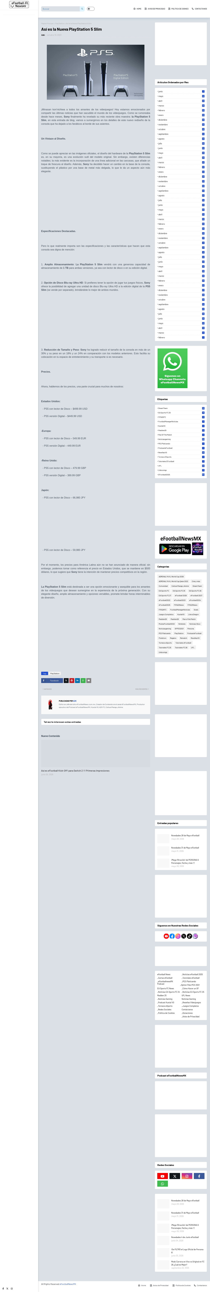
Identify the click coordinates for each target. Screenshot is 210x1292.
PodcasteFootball (181, 448)
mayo (181, 96)
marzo (181, 105)
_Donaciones (187, 1013)
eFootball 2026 (181, 595)
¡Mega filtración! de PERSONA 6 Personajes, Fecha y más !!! (185, 861)
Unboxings (181, 470)
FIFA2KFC (181, 417)
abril (181, 101)
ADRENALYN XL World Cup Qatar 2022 (173, 581)
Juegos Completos (166, 614)
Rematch (183, 638)
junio (181, 91)
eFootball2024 (195, 600)
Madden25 (181, 430)
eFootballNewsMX (68, 1284)
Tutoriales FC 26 (181, 647)
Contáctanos (187, 1009)
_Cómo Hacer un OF (190, 988)
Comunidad (163, 586)
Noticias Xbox (194, 624)
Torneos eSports (181, 457)
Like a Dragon (193, 614)
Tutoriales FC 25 (165, 647)
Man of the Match (181, 435)
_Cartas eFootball (164, 978)
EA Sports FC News (165, 988)
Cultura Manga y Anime (180, 586)
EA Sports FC (164, 591)
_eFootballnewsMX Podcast (165, 982)
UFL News (186, 995)
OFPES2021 (179, 628)
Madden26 (175, 619)
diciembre (181, 120)
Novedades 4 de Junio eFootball (185, 1237)
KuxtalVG (181, 426)
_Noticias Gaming (164, 999)
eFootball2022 (164, 600)
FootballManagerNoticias (181, 421)
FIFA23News (192, 605)
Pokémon (162, 638)
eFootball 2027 (196, 595)
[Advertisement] (95, 198)
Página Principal (47, 23)
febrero (181, 110)
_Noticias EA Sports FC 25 (193, 992)
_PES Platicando (189, 981)
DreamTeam (181, 408)
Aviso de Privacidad (154, 8)
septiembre (181, 134)
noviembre (181, 124)
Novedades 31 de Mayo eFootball (185, 847)
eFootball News (163, 974)
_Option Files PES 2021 (190, 985)
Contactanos (199, 8)
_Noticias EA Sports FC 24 (168, 992)
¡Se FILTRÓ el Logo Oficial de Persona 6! (187, 1251)
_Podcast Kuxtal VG (165, 1002)
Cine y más (196, 581)
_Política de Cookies (166, 1013)
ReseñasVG (181, 452)
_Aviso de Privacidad (190, 1016)
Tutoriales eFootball (181, 461)
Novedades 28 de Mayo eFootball (185, 835)
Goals (196, 610)
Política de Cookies (178, 8)
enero (181, 115)
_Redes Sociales (164, 1009)
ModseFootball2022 (167, 624)
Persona (190, 628)
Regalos (173, 638)
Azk (43, 35)
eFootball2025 (181, 474)
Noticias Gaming (189, 999)
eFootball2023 (179, 600)
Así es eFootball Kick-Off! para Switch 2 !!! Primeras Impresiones (75, 770)
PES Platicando (181, 443)
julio (181, 143)
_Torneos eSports (164, 1006)
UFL (181, 466)
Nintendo (182, 624)
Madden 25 (162, 995)
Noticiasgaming (181, 439)
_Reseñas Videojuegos (191, 1002)
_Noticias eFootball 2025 (192, 974)
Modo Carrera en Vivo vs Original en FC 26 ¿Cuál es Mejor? (187, 1263)
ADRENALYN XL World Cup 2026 (171, 576)
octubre (181, 129)
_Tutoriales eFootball (190, 978)
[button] (91, 9)
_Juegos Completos (190, 1006)
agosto (181, 139)
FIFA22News (179, 605)
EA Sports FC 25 (181, 412)
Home (137, 8)
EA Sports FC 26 (195, 591)
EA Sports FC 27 (165, 595)
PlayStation (59, 23)
